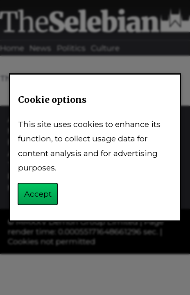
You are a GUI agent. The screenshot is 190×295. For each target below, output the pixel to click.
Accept (38, 194)
